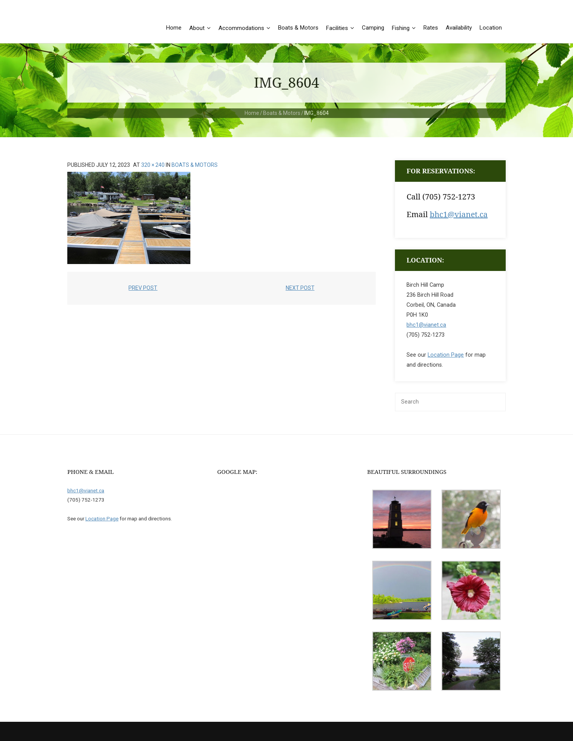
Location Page (446, 355)
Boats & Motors (281, 113)
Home (252, 113)
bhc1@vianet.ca (459, 214)
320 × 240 (153, 165)
